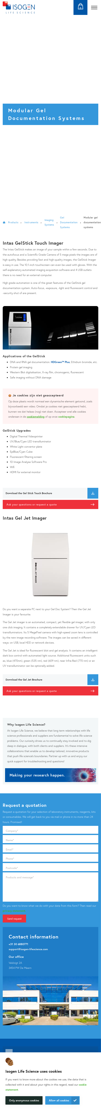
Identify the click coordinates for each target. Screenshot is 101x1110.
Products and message (20, 877)
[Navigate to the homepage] (19, 7)
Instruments (31, 222)
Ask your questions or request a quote (32, 504)
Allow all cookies (59, 1100)
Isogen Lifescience (4, 222)
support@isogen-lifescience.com (28, 949)
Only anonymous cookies (24, 1100)
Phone (10, 858)
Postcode (12, 868)
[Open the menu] (94, 7)
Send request (14, 918)
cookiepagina (66, 416)
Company (12, 830)
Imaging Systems (49, 222)
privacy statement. (14, 910)
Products (13, 222)
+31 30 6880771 (18, 944)
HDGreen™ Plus (60, 362)
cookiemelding (36, 416)
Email (9, 849)
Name (10, 840)
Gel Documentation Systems (69, 222)
